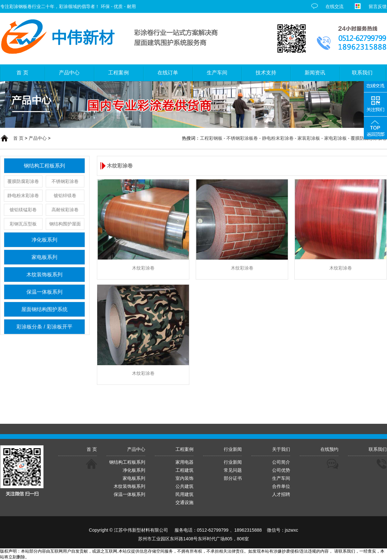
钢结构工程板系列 (44, 165)
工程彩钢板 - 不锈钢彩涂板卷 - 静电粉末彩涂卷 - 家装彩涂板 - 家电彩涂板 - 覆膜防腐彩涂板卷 (293, 138)
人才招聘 (281, 494)
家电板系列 (44, 257)
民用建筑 (184, 494)
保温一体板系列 (44, 292)
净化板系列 (44, 239)
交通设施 (184, 502)
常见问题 (233, 470)
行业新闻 (233, 462)
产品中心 (38, 138)
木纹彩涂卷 (143, 268)
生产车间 (281, 478)
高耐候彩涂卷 (65, 209)
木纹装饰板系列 (44, 274)
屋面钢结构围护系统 (44, 309)
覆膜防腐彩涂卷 (23, 181)
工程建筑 (184, 470)
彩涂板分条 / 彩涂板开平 (44, 326)
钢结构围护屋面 (65, 223)
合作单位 (281, 486)
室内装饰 (184, 478)
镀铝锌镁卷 (65, 195)
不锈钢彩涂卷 (65, 181)
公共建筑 (184, 486)
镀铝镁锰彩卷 (23, 209)
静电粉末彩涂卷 (23, 195)
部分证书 (233, 478)
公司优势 (281, 470)
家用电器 (184, 462)
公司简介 (281, 462)
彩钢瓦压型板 (23, 223)
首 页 (18, 138)
